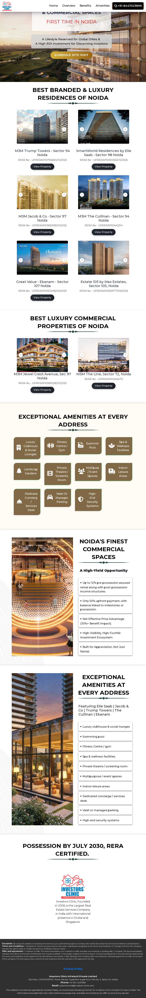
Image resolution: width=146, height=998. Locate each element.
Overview (68, 5)
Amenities (103, 5)
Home (53, 5)
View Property (42, 166)
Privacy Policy (73, 968)
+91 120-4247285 (77, 982)
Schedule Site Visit (71, 55)
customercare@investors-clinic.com (76, 985)
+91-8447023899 (128, 5)
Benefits (85, 5)
